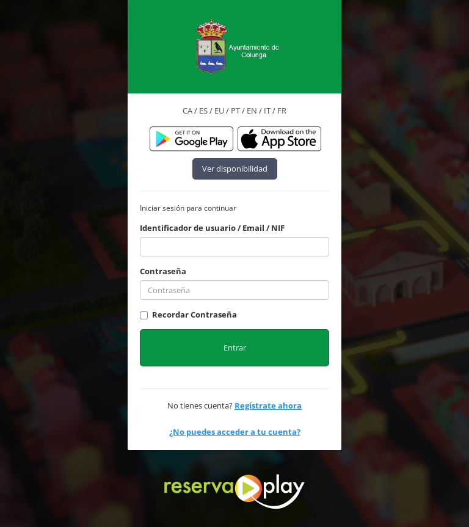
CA (187, 110)
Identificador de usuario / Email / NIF (212, 227)
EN (252, 110)
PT (235, 110)
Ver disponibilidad (234, 168)
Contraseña (163, 271)
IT (267, 110)
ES (203, 110)
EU (219, 110)
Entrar (235, 347)
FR (281, 110)
